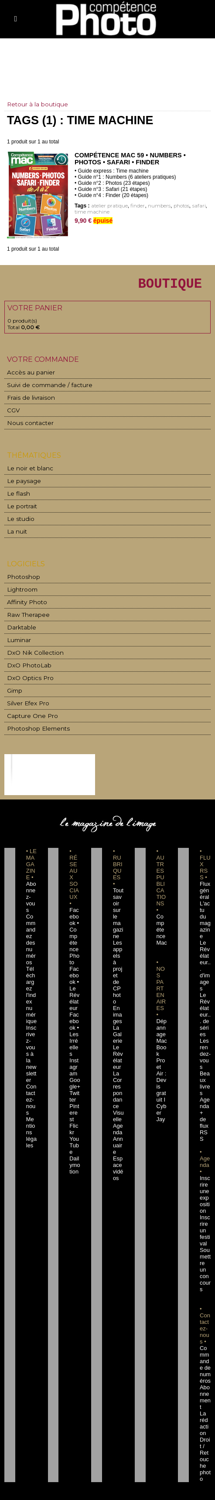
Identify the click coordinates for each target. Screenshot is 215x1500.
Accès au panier (26, 376)
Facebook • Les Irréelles (74, 1008)
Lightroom (20, 588)
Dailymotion (74, 1113)
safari (190, 206)
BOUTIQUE (156, 285)
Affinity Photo (25, 600)
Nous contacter (26, 425)
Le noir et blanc (26, 470)
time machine (90, 212)
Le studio (18, 519)
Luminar (18, 637)
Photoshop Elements (33, 722)
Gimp (14, 686)
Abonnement (205, 1322)
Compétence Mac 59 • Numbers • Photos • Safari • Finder (128, 159)
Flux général (205, 884)
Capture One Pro (29, 710)
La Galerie (118, 1002)
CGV (13, 413)
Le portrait (20, 506)
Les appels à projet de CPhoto (118, 950)
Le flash (16, 494)
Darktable (19, 625)
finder (134, 206)
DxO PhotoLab (26, 661)
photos (174, 206)
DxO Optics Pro (27, 673)
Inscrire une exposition (205, 1139)
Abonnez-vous (31, 884)
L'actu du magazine (204, 910)
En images (118, 982)
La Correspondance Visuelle (118, 1061)
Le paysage (21, 482)
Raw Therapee (25, 612)
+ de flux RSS (204, 1080)
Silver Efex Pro (25, 698)
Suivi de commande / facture (43, 388)
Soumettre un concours (205, 1205)
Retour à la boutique (38, 104)
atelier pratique (108, 206)
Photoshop (21, 576)
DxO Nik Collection (31, 649)
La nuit (16, 531)
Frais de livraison (27, 401)
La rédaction (205, 1342)
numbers (153, 206)
